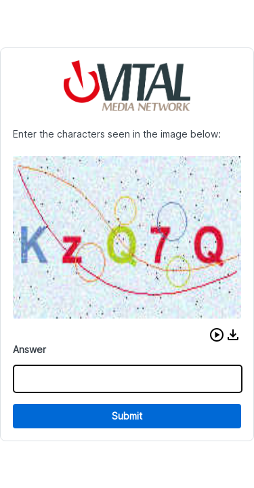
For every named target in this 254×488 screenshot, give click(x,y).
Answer (29, 349)
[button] (217, 335)
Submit (127, 416)
